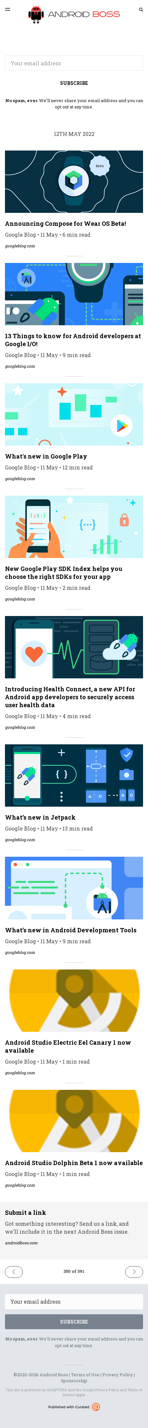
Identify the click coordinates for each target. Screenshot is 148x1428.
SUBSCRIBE (74, 83)
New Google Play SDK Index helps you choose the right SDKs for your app (63, 573)
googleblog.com (20, 245)
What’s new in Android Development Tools (70, 930)
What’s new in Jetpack (40, 817)
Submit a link (25, 1212)
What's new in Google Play (46, 456)
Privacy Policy (117, 1375)
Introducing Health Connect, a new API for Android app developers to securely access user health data (70, 697)
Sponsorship (74, 1381)
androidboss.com (21, 1242)
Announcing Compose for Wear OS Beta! (65, 223)
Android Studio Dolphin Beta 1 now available (74, 1163)
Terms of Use (85, 1375)
